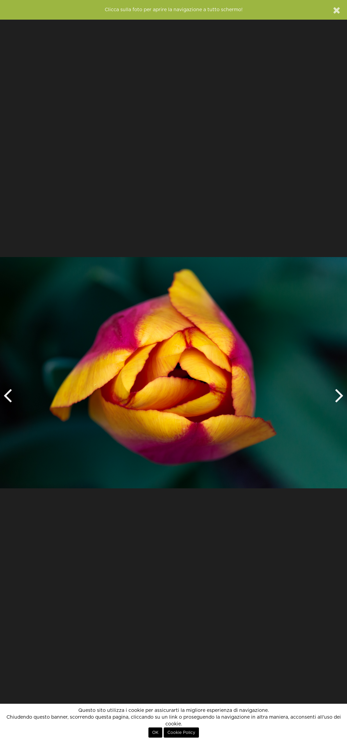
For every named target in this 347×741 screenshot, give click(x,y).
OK (155, 733)
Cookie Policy (181, 733)
